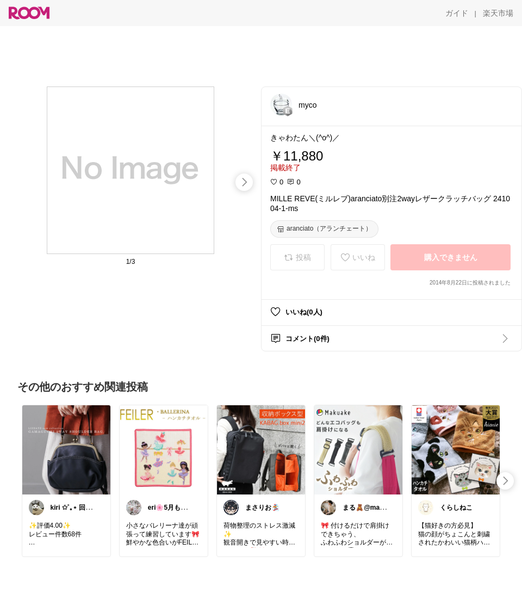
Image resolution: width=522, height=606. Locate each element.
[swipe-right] (244, 182)
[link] (66, 449)
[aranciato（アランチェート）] (324, 229)
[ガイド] (456, 13)
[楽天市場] (498, 13)
